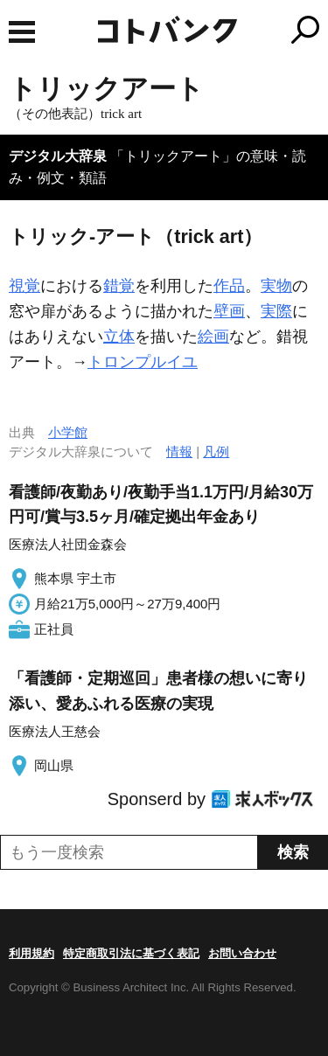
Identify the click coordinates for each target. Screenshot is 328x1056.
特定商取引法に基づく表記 (131, 953)
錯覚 (119, 286)
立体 (119, 336)
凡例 (216, 451)
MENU (22, 32)
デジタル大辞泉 (58, 156)
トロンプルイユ (142, 362)
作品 (229, 286)
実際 (276, 311)
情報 (179, 451)
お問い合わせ (242, 953)
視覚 (24, 286)
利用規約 (31, 953)
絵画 (213, 336)
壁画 (229, 311)
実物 (276, 286)
